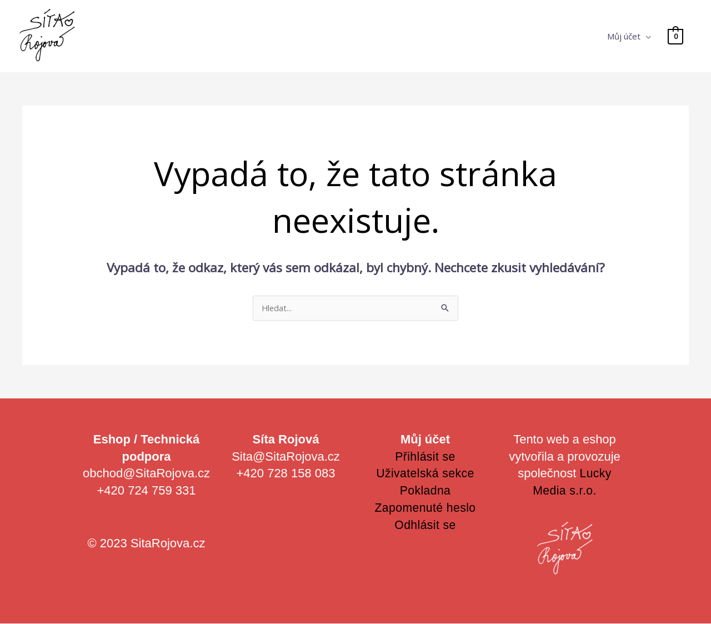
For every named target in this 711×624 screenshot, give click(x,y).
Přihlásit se (425, 457)
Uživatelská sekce (425, 474)
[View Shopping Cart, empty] (675, 36)
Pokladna (425, 491)
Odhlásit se (424, 525)
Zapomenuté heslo (424, 508)
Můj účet (624, 36)
